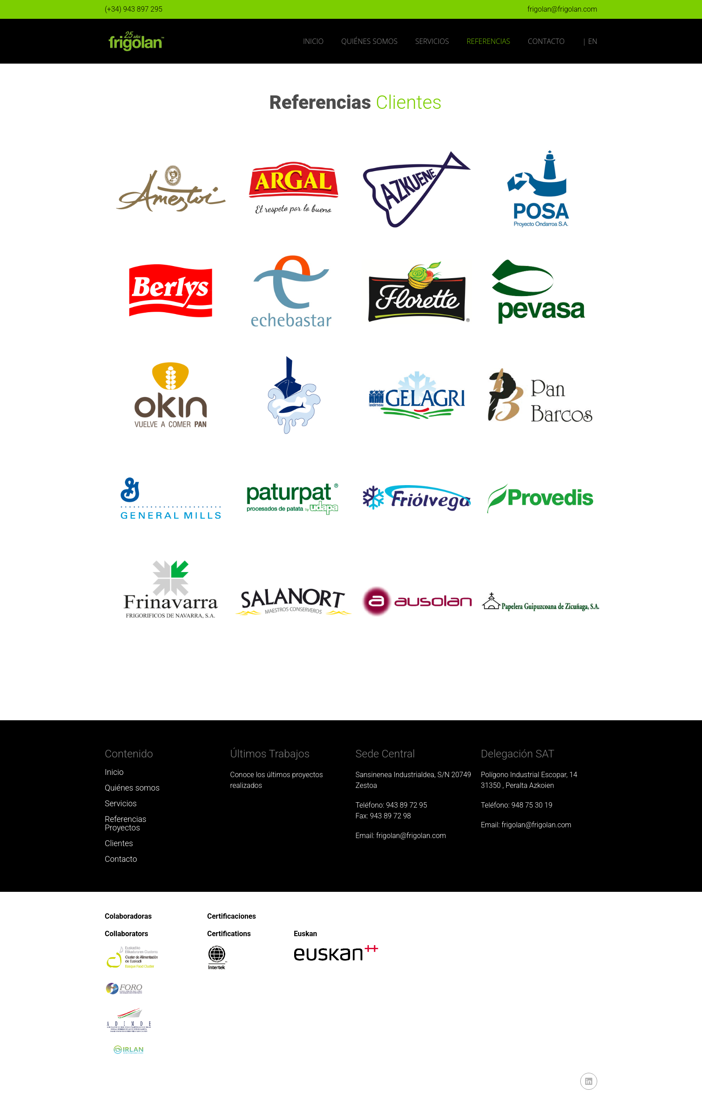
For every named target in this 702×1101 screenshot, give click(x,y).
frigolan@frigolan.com (562, 9)
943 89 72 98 (390, 816)
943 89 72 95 (406, 805)
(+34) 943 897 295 (134, 9)
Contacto (546, 41)
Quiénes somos (369, 41)
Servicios (432, 41)
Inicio (313, 41)
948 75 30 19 (531, 805)
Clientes (119, 843)
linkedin (588, 1081)
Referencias (488, 41)
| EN (589, 41)
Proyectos (122, 827)
